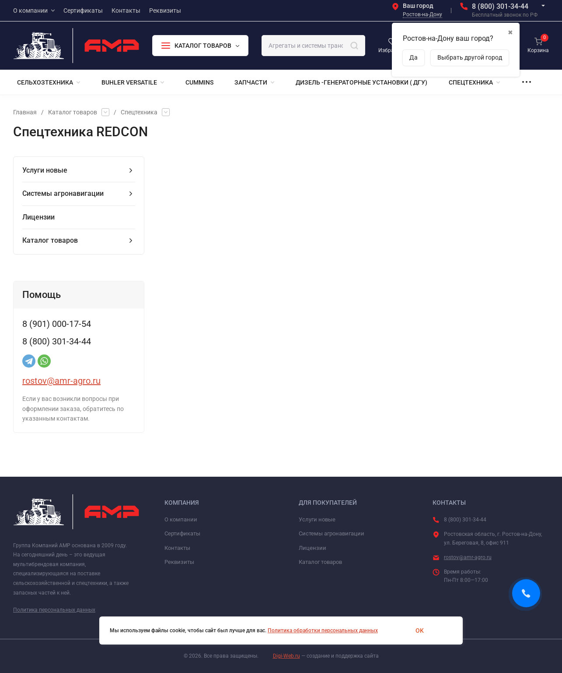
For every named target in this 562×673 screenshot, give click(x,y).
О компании (180, 519)
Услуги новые (317, 519)
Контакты (177, 548)
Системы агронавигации (331, 533)
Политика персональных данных (54, 610)
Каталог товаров (72, 112)
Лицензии (312, 548)
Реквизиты (179, 562)
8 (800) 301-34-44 (500, 6)
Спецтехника (139, 112)
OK (419, 630)
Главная (25, 112)
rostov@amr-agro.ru (61, 380)
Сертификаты (182, 533)
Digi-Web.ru (286, 656)
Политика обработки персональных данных (323, 630)
